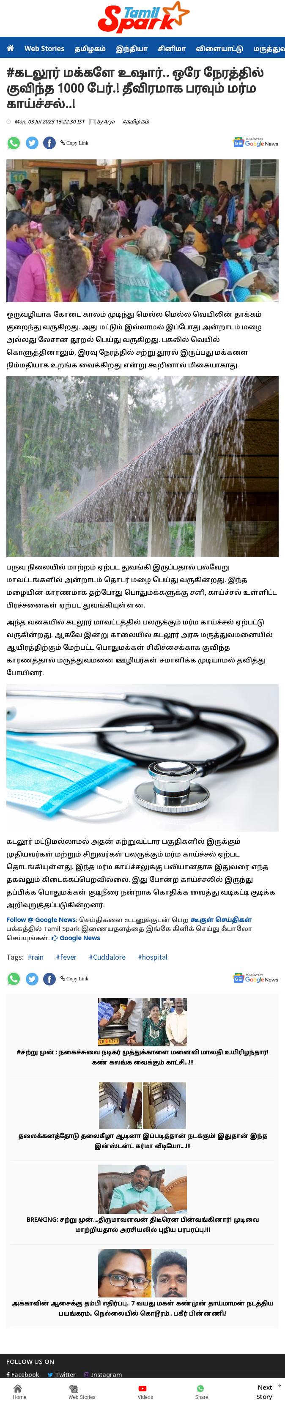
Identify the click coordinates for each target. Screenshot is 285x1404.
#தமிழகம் (135, 122)
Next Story (264, 1391)
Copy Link (76, 142)
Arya (109, 122)
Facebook (22, 1375)
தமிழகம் (90, 49)
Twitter (62, 1375)
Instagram (103, 1375)
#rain (35, 957)
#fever (65, 957)
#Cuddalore (106, 957)
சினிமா (172, 49)
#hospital (151, 957)
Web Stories (44, 49)
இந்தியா (132, 49)
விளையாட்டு (219, 49)
